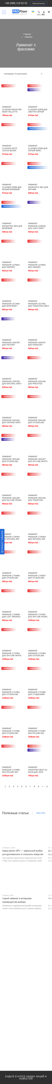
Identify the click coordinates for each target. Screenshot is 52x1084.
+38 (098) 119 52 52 (16, 3)
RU (43, 14)
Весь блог (41, 813)
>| (47, 786)
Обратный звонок (38, 3)
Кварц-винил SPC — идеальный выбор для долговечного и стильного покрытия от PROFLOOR (22, 854)
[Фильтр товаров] (2, 541)
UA (38, 14)
